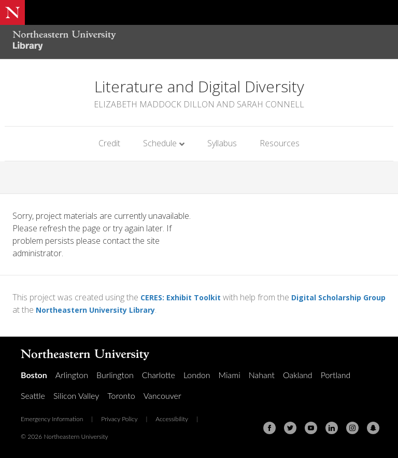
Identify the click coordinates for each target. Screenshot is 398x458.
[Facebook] (269, 428)
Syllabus (222, 143)
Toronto (121, 395)
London (196, 375)
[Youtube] (311, 428)
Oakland (297, 375)
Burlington (115, 375)
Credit (109, 143)
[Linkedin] (331, 428)
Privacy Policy (119, 419)
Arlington (71, 375)
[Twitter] (290, 428)
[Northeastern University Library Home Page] (64, 41)
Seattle (33, 395)
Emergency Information (52, 419)
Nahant (262, 375)
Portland (336, 375)
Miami (229, 375)
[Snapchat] (373, 428)
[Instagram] (352, 428)
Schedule (160, 143)
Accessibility (171, 419)
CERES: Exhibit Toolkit (185, 297)
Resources (280, 143)
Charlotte (158, 375)
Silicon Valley (76, 395)
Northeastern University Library (130, 309)
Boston (34, 375)
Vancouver (162, 395)
